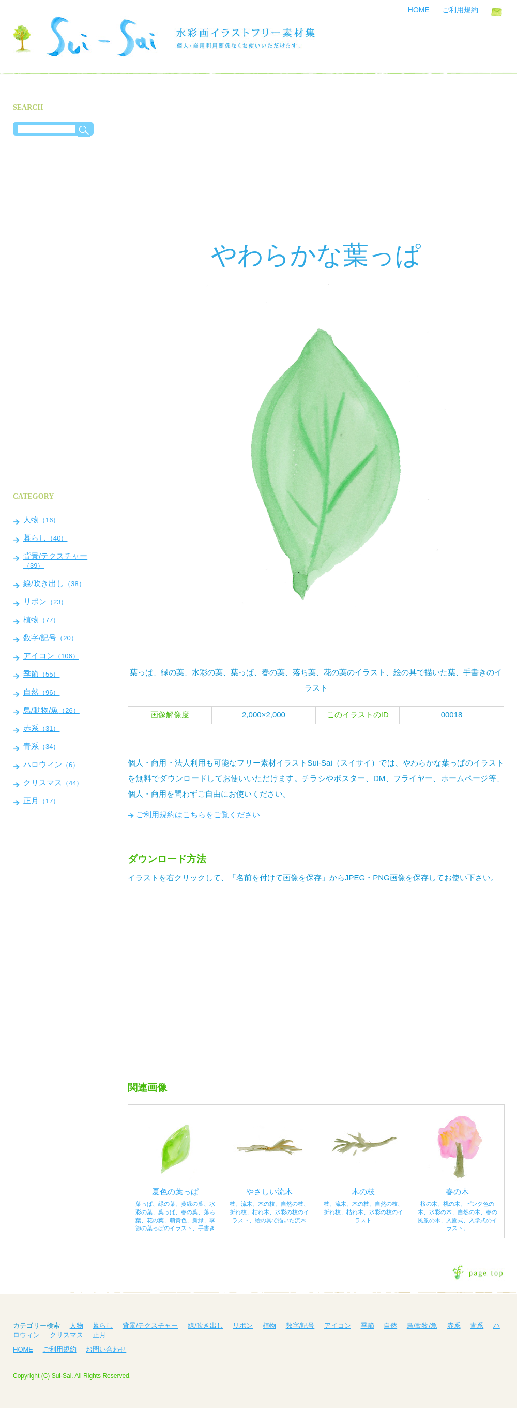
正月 (41, 800)
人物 (41, 519)
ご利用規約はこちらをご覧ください (198, 814)
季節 (41, 673)
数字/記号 (50, 637)
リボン (45, 601)
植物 (41, 619)
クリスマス (53, 782)
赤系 (41, 728)
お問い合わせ (497, 12)
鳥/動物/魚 (51, 710)
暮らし (45, 537)
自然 (41, 691)
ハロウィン (51, 764)
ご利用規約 (460, 10)
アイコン (51, 655)
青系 (41, 746)
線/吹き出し (54, 583)
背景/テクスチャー (55, 560)
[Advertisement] (316, 160)
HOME (419, 10)
